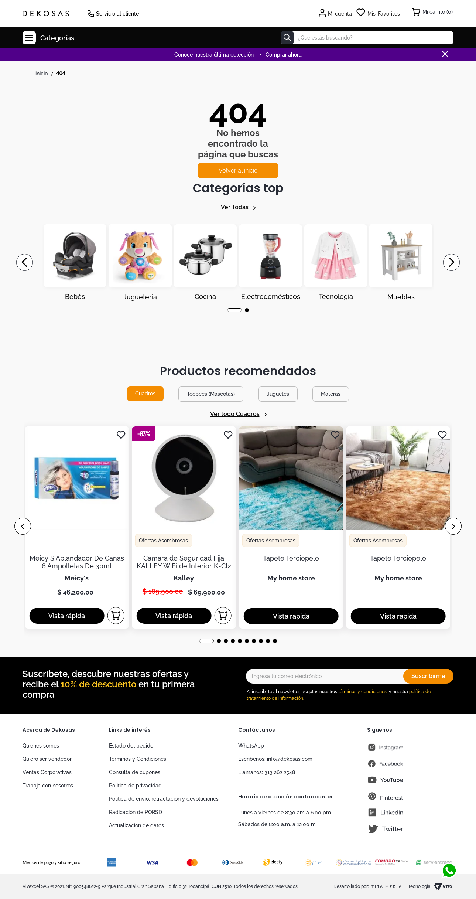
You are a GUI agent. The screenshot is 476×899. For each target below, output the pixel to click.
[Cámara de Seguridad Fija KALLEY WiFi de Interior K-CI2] (184, 527)
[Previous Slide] (24, 262)
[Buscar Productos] (287, 37)
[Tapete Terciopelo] (291, 527)
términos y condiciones (362, 691)
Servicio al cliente (117, 14)
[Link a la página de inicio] (41, 73)
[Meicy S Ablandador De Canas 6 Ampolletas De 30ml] (77, 527)
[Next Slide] (451, 262)
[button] (234, 310)
